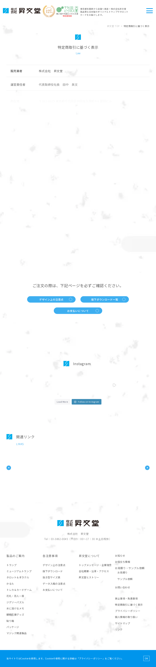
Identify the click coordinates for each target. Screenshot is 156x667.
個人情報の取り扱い (126, 617)
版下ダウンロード (53, 571)
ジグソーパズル (15, 602)
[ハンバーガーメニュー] (149, 10)
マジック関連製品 (16, 633)
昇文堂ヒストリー (89, 577)
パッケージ (12, 627)
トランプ (11, 565)
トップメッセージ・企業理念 (95, 565)
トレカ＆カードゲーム (19, 589)
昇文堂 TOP (113, 26)
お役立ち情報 (122, 561)
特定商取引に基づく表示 (129, 604)
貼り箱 (10, 621)
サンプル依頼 (125, 579)
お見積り (122, 572)
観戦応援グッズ (15, 614)
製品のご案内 (15, 556)
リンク (119, 629)
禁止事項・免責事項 (126, 598)
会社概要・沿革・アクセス (94, 571)
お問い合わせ (122, 587)
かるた (10, 583)
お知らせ (120, 555)
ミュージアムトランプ (18, 571)
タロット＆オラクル (17, 577)
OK (146, 658)
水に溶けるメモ (15, 608)
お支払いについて (53, 589)
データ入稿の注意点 (54, 583)
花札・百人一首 (15, 596)
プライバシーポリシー (127, 610)
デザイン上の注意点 (54, 565)
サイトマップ (122, 623)
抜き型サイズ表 (51, 577)
